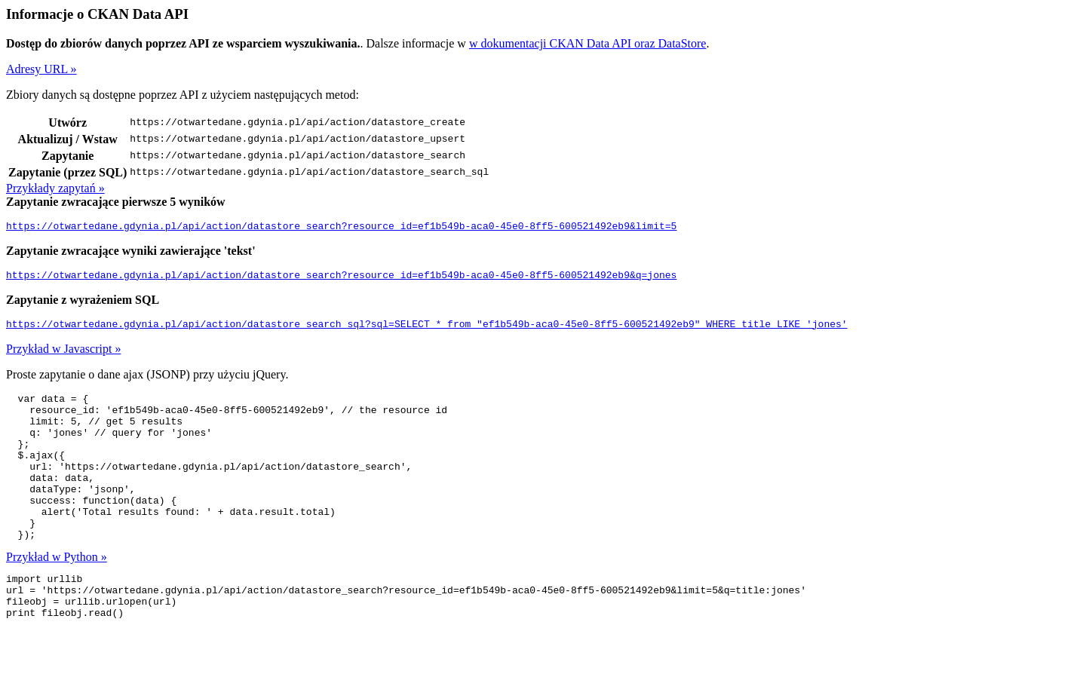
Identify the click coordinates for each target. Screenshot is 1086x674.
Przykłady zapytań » (55, 188)
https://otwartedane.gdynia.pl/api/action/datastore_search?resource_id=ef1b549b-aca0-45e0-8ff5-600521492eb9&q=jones (341, 279)
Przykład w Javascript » (63, 355)
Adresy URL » (41, 69)
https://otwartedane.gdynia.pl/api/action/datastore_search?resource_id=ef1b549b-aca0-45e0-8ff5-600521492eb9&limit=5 (341, 227)
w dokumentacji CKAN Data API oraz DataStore (588, 43)
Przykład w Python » (56, 593)
